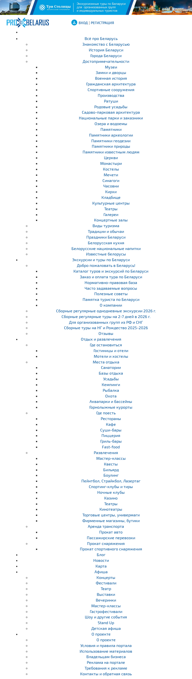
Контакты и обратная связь (106, 673)
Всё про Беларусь (101, 38)
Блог (101, 554)
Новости (101, 560)
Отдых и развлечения (101, 339)
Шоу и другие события (106, 616)
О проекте (101, 634)
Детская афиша (106, 628)
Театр (106, 588)
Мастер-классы (106, 605)
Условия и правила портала (106, 645)
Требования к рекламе (106, 668)
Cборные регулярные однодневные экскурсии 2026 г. (106, 310)
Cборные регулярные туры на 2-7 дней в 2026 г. (106, 316)
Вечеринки (106, 600)
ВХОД (83, 23)
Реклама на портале (106, 662)
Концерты (105, 577)
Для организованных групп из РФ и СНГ (106, 322)
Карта (101, 566)
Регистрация (102, 23)
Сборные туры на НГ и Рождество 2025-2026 (106, 327)
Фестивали (106, 582)
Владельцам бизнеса (106, 656)
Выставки (106, 594)
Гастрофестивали (106, 611)
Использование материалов (106, 651)
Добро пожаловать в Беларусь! (106, 265)
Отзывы (105, 333)
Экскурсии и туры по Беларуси (101, 259)
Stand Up (106, 622)
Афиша (101, 571)
